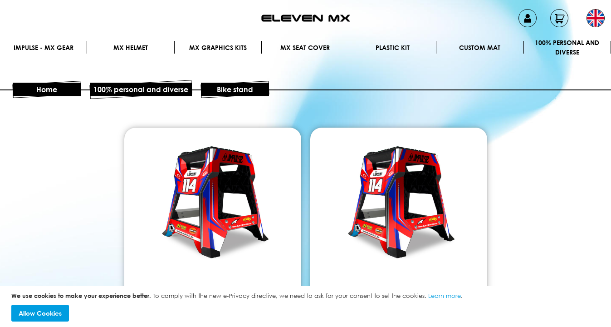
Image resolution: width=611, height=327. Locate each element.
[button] (596, 18)
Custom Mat (479, 47)
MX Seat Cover (305, 47)
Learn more (444, 295)
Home (46, 89)
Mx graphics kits (218, 47)
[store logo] (305, 18)
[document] (306, 307)
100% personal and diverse (567, 47)
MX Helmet (130, 47)
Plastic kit (393, 47)
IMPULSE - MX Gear (43, 47)
